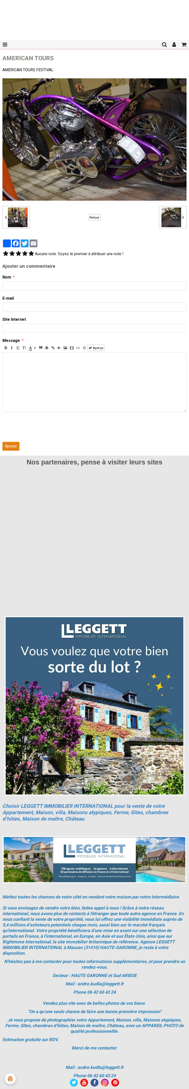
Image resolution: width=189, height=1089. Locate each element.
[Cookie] (10, 1078)
